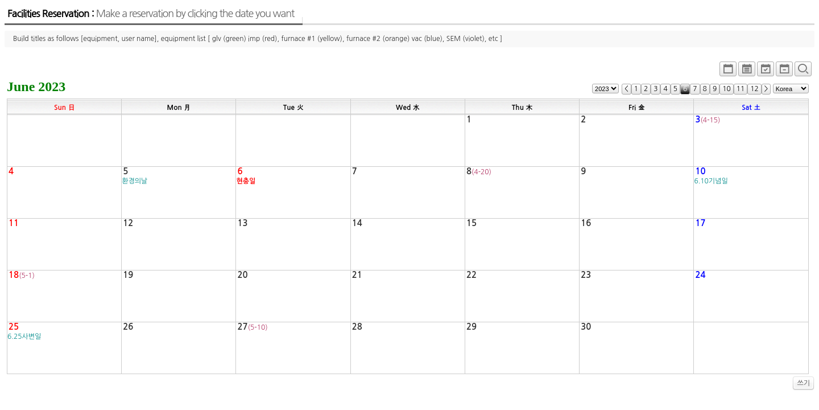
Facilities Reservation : (150, 14)
